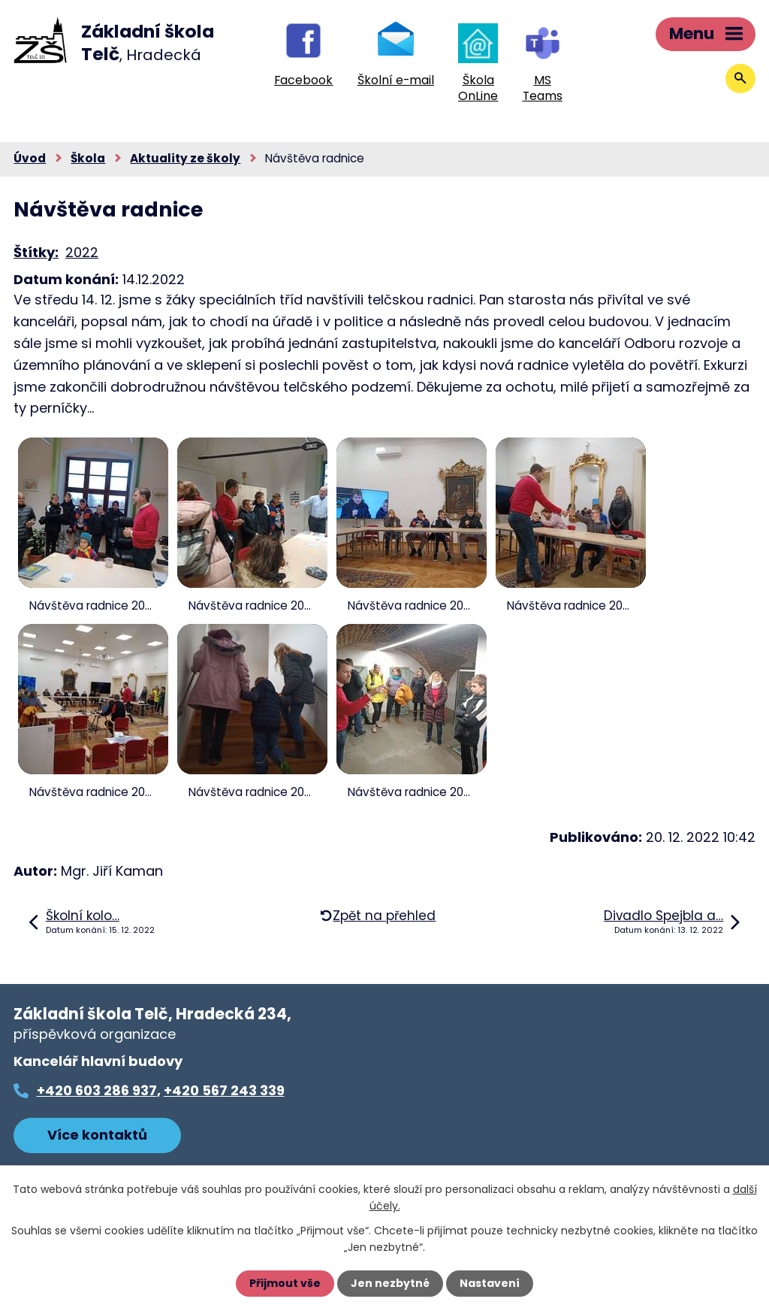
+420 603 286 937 (97, 1090)
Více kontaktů (97, 1134)
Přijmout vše (285, 1283)
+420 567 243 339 (224, 1090)
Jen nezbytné (390, 1283)
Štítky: (36, 252)
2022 (81, 252)
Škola (88, 158)
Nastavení (490, 1283)
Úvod (30, 158)
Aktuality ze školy (185, 158)
